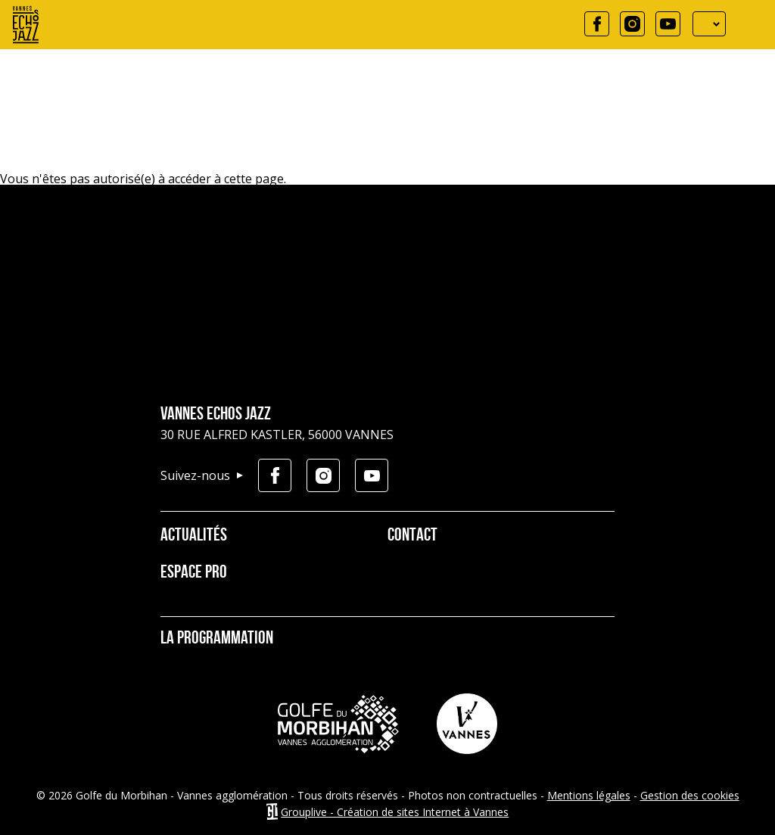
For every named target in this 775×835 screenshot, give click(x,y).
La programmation (216, 639)
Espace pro (193, 573)
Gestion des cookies (689, 795)
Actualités (193, 536)
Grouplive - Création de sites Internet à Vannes (395, 812)
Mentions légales (588, 795)
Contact (412, 536)
